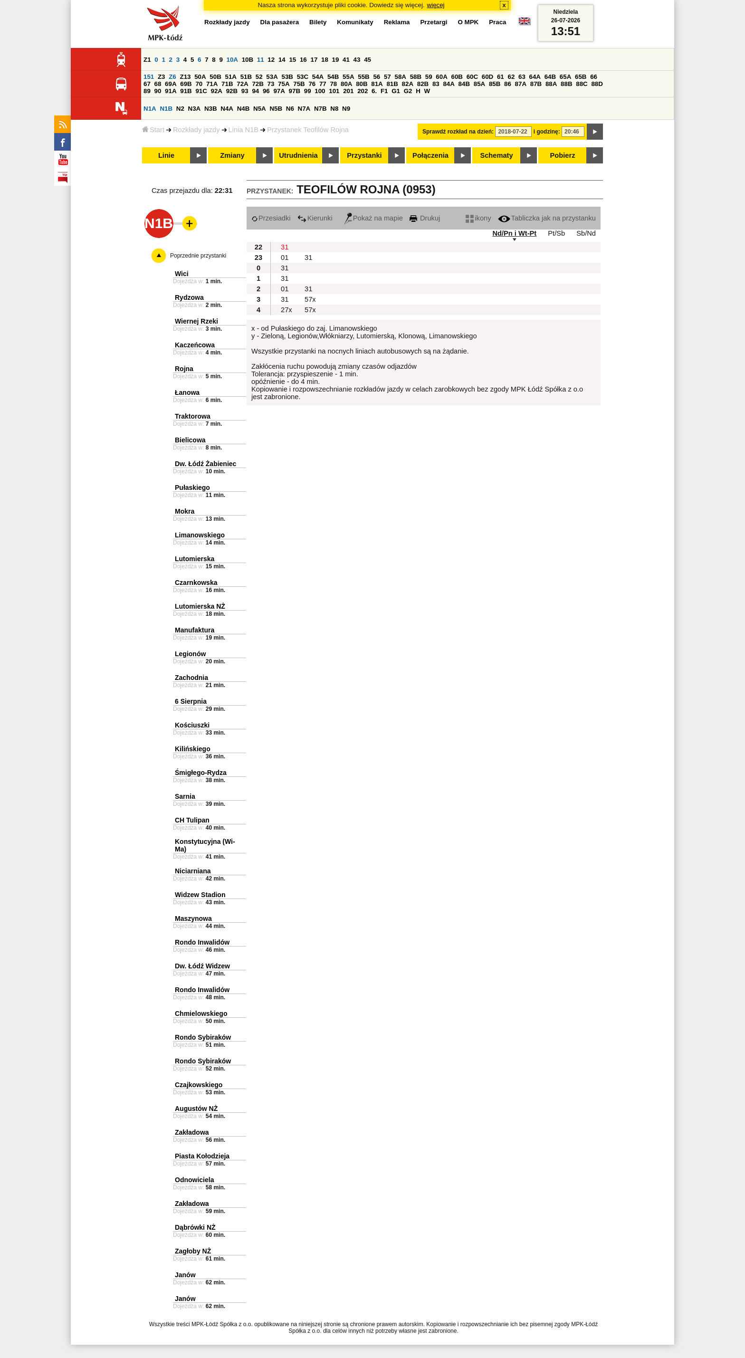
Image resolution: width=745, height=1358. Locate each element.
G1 (396, 91)
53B (287, 76)
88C (581, 83)
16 (303, 59)
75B (299, 83)
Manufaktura (194, 630)
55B (363, 76)
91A (170, 91)
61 (500, 76)
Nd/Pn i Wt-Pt (514, 233)
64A (535, 76)
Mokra (184, 511)
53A (271, 76)
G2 (408, 91)
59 (428, 76)
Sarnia (185, 796)
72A (242, 83)
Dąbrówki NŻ (195, 1227)
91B (185, 91)
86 (507, 83)
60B (456, 76)
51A (230, 76)
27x (286, 310)
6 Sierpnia (191, 701)
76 (311, 83)
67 (147, 83)
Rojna (184, 369)
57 (387, 76)
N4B (243, 108)
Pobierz (562, 155)
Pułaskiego (192, 487)
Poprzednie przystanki (198, 255)
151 (148, 76)
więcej (436, 5)
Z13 (185, 76)
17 (313, 59)
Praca (497, 22)
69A (170, 83)
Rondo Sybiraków (203, 1037)
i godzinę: (547, 131)
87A (520, 83)
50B (215, 76)
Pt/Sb (556, 233)
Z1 (147, 59)
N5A (259, 108)
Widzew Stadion (200, 895)
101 (334, 91)
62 (511, 76)
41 (346, 59)
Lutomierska (194, 559)
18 (324, 59)
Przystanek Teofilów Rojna (308, 130)
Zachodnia (191, 677)
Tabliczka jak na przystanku (547, 218)
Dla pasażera (279, 22)
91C (201, 91)
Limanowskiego (200, 535)
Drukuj (425, 218)
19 (335, 59)
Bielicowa (190, 440)
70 (198, 83)
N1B (166, 108)
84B (464, 83)
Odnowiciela (194, 1180)
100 (320, 91)
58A (400, 76)
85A (479, 83)
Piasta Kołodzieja (202, 1156)
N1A (149, 108)
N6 (290, 108)
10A (232, 59)
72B (257, 83)
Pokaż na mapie (373, 218)
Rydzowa (189, 297)
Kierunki (315, 218)
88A (551, 83)
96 (266, 91)
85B (494, 83)
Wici (182, 273)
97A (279, 91)
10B (247, 59)
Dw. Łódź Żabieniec (205, 464)
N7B (320, 108)
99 (307, 91)
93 (244, 91)
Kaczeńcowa (195, 345)
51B (246, 76)
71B (227, 83)
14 (282, 59)
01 (284, 257)
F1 (384, 91)
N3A (194, 108)
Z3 (161, 76)
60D (487, 76)
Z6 (172, 76)
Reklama (397, 22)
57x (310, 299)
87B (536, 83)
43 (357, 59)
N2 (180, 108)
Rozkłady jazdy (196, 130)
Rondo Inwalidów (202, 942)
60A (441, 76)
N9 (346, 108)
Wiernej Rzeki (196, 321)
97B (294, 91)
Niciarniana (192, 871)
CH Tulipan (192, 820)
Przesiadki (271, 218)
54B (333, 76)
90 (158, 91)
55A (348, 76)
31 (284, 247)
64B (550, 76)
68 (158, 83)
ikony (478, 218)
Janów (185, 1275)
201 (348, 91)
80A (346, 83)
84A (448, 83)
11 (260, 59)
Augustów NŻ (196, 1108)
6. (374, 91)
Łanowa (187, 392)
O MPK (468, 22)
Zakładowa (192, 1132)
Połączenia (430, 155)
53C (302, 76)
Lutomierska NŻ (200, 606)
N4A (226, 108)
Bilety (317, 22)
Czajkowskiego (198, 1085)
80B (361, 83)
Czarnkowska (196, 582)
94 (255, 91)
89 (147, 91)
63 (521, 76)
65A (565, 76)
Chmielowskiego (201, 1013)
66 (593, 76)
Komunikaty (355, 22)
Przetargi (433, 22)
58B (415, 76)
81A (376, 83)
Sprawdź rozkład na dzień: (458, 131)
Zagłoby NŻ (193, 1251)
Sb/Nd (586, 233)
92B (232, 91)
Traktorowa (192, 416)
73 (271, 83)
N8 (334, 108)
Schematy (496, 155)
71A (212, 83)
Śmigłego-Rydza (201, 772)
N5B (275, 108)
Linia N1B (244, 130)
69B (185, 83)
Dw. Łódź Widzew (202, 966)
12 (271, 59)
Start (153, 130)
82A (407, 83)
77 (322, 83)
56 (376, 76)
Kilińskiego (192, 749)
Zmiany (232, 155)
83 (435, 83)
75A (283, 83)
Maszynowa (193, 918)
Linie (166, 155)
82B (423, 83)
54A (318, 76)
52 (259, 76)
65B (580, 76)
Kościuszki (192, 725)
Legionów (190, 654)
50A (200, 76)
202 (362, 91)
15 (292, 59)
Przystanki (364, 155)
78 (333, 83)
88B (566, 83)
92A (216, 91)
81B (392, 83)
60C (472, 76)
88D (596, 83)
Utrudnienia (298, 155)
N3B (210, 108)
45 (367, 59)
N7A (304, 108)
